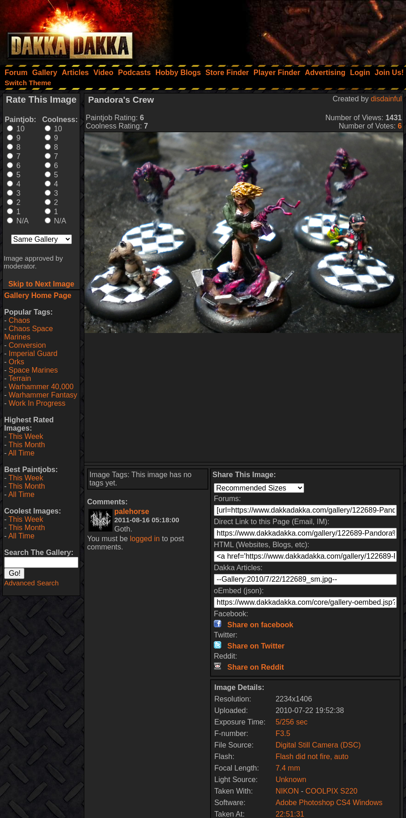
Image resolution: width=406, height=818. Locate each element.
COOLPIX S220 (332, 791)
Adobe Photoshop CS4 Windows (329, 802)
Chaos (19, 320)
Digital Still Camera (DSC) (318, 745)
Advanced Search (31, 583)
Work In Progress (37, 403)
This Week (25, 436)
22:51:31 (290, 814)
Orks (16, 362)
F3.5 (283, 733)
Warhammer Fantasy (43, 395)
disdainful (386, 99)
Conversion (27, 345)
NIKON (287, 791)
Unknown (291, 779)
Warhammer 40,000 (41, 387)
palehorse (131, 511)
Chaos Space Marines (28, 333)
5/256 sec (291, 722)
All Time (21, 453)
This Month (26, 445)
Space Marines (33, 370)
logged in (145, 539)
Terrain (19, 378)
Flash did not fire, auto (312, 756)
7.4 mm (288, 768)
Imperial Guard (33, 353)
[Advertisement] (282, 30)
